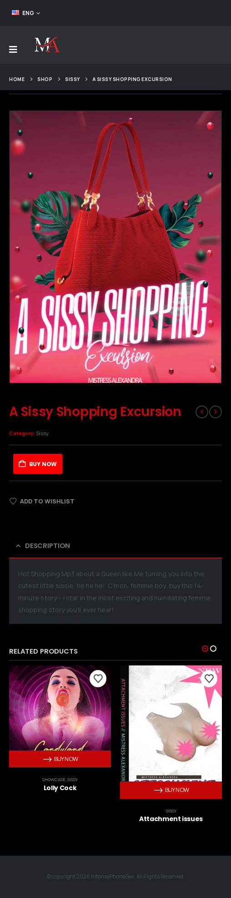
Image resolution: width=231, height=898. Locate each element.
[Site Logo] (46, 45)
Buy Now (43, 464)
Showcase (53, 779)
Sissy (42, 433)
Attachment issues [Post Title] (171, 818)
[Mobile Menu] (13, 49)
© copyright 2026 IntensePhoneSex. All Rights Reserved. (116, 876)
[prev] (202, 412)
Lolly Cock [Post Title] (60, 787)
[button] (205, 648)
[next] (215, 412)
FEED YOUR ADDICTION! (186, 13)
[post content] (60, 716)
